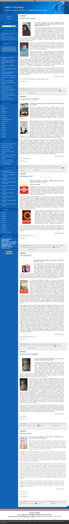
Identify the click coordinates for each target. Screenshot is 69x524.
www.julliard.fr (23, 416)
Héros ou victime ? (6, 149)
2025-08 (4, 228)
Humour (4, 115)
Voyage (4, 136)
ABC (4, 200)
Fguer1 (4, 181)
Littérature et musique (7, 119)
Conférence (5, 107)
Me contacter (9, 16)
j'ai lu (57, 90)
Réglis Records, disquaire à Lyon (9, 38)
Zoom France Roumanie (8, 98)
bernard (4, 189)
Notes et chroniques (14, 7)
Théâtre (4, 127)
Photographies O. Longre (8, 93)
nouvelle (13, 242)
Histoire (4, 130)
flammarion (47, 247)
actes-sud (25, 503)
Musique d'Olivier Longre (8, 36)
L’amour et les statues (7, 145)
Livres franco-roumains (7, 85)
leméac (30, 503)
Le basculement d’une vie (8, 161)
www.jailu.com (23, 81)
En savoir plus (4, 522)
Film (3, 113)
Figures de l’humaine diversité (9, 143)
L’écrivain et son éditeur (7, 160)
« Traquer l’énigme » (7, 163)
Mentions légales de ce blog (24, 516)
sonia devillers (34, 345)
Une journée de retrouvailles (29, 354)
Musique (4, 123)
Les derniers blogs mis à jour (22, 514)
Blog (3, 105)
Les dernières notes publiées (34, 514)
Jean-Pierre (5, 185)
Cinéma (4, 129)
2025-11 (4, 222)
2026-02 (4, 216)
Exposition (5, 111)
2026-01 (4, 218)
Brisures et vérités (26, 433)
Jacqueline (5, 174)
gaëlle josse (28, 90)
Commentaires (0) (45, 89)
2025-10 (4, 224)
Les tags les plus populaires (46, 514)
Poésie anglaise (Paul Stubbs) (9, 95)
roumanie (5, 242)
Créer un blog (31, 512)
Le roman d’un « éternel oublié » (9, 154)
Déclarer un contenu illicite (13, 516)
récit (8, 248)
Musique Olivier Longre (7, 87)
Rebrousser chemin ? (27, 176)
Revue (4, 125)
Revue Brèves (5, 97)
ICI (14, 51)
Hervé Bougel (5, 192)
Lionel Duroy (26, 151)
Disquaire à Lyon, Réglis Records (9, 75)
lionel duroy (33, 167)
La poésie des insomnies (28, 18)
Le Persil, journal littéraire (8, 80)
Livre (4, 132)
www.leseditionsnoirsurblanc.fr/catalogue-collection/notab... (34, 79)
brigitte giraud (32, 247)
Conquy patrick (6, 170)
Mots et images (6, 121)
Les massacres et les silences (29, 99)
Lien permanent (37, 89)
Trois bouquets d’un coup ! (8, 147)
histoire (58, 166)
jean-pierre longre (8, 243)
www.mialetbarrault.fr (25, 158)
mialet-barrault (48, 167)
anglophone (6, 245)
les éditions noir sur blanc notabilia (39, 90)
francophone (6, 239)
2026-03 (4, 214)
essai (3, 248)
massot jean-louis (6, 196)
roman (10, 246)
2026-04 (4, 212)
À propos (9, 18)
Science (4, 134)
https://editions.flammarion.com (27, 235)
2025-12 (4, 220)
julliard (24, 425)
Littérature (5, 117)
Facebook (62, 90)
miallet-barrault (55, 167)
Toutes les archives (7, 231)
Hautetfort (38, 512)
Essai (4, 109)
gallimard (5, 240)
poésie (4, 246)
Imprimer (32, 93)
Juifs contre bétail (25, 255)
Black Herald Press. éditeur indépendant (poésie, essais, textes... (7, 62)
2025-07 (4, 230)
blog (59, 516)
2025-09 (4, 226)
